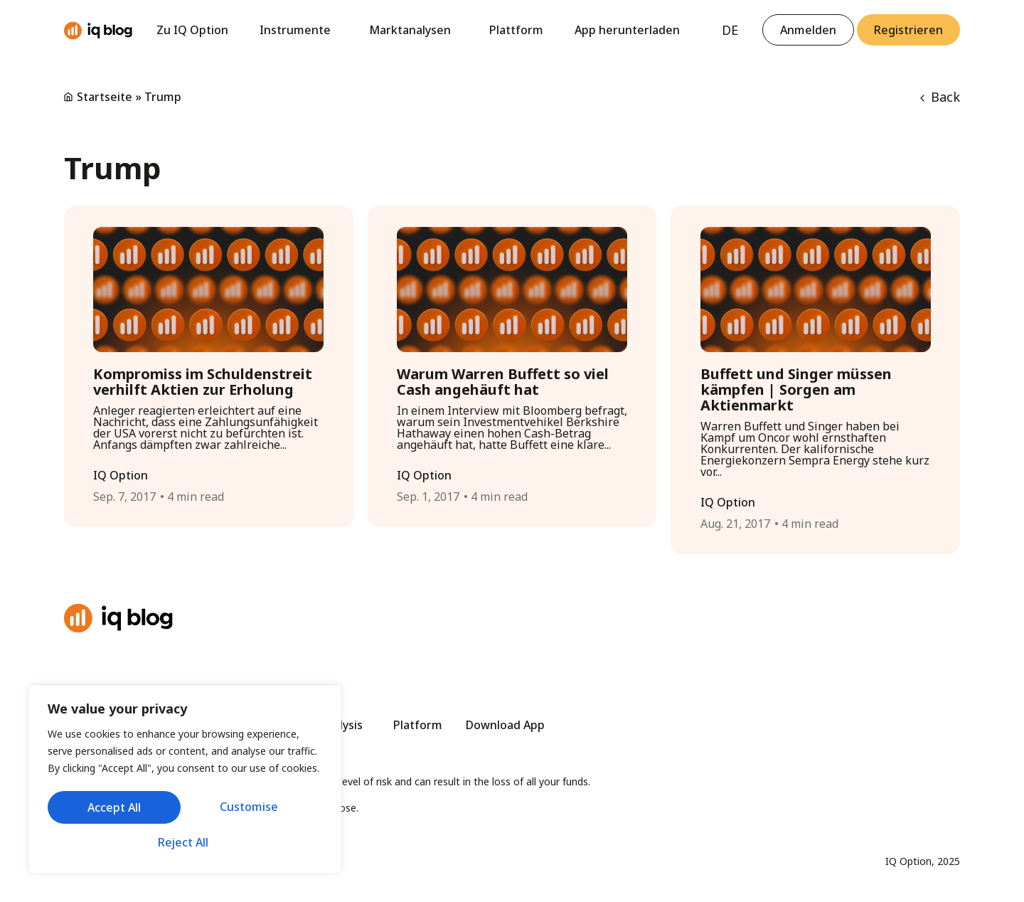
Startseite (104, 97)
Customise (115, 809)
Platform (417, 725)
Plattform (516, 30)
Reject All (253, 809)
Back (940, 96)
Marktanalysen (413, 30)
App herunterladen (627, 30)
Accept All (185, 842)
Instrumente (299, 30)
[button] (908, 30)
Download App (505, 725)
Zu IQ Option (192, 30)
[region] (184, 782)
